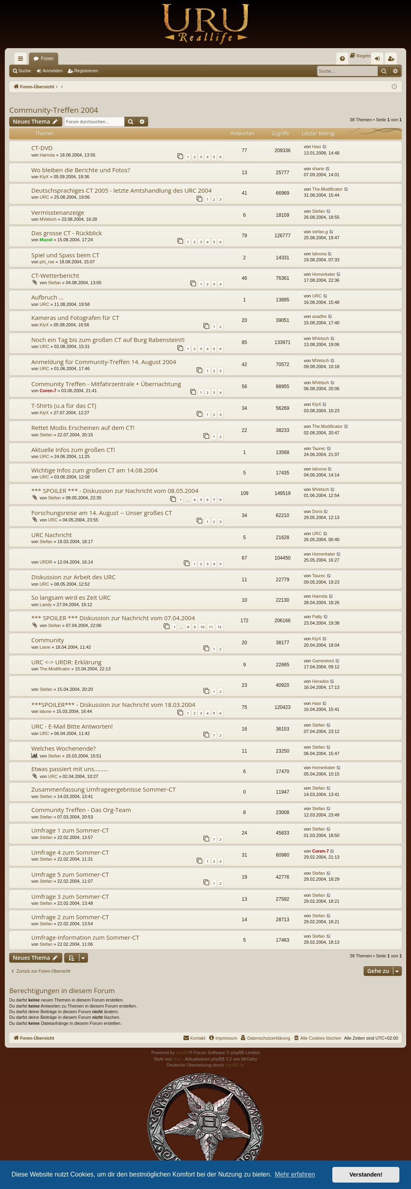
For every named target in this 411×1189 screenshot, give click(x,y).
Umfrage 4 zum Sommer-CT (70, 852)
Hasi (316, 146)
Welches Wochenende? (63, 748)
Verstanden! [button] (366, 1174)
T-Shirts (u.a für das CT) (63, 405)
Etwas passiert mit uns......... (69, 769)
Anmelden (53, 70)
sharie (318, 168)
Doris (317, 511)
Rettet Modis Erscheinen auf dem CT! (82, 427)
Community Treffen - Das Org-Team (81, 810)
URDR (46, 562)
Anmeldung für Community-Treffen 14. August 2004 (103, 362)
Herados (320, 681)
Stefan (318, 211)
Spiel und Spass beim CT (65, 255)
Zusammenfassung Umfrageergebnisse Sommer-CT (103, 789)
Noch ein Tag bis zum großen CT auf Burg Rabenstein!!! (108, 340)
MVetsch (48, 219)
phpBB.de (234, 1065)
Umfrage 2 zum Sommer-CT (70, 917)
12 (220, 626)
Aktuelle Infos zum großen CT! (73, 450)
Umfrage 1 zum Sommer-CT (70, 830)
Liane (45, 647)
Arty (177, 1059)
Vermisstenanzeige (57, 212)
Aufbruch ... (47, 297)
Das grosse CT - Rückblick (66, 233)
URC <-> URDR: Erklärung (66, 662)
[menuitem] (342, 59)
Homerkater (323, 274)
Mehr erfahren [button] (295, 1174)
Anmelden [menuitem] (379, 60)
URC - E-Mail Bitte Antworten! (72, 726)
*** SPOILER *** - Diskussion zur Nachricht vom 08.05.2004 (114, 491)
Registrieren (86, 70)
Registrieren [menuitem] (393, 60)
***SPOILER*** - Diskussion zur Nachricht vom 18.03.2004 (113, 704)
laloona (319, 253)
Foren (47, 58)
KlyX (44, 176)
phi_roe (47, 261)
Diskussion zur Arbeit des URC (73, 577)
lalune (45, 711)
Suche (24, 70)
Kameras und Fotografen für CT (75, 318)
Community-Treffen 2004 (53, 110)
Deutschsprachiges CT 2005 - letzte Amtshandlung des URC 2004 (121, 190)
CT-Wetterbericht (55, 275)
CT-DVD (42, 148)
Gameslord (323, 660)
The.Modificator (327, 189)
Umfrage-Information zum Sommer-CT (85, 937)
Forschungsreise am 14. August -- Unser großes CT (101, 513)
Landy (46, 604)
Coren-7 (48, 390)
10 (202, 626)
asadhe (319, 316)
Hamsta (47, 155)
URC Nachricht (51, 535)
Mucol (46, 239)
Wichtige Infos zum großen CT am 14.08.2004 (94, 470)
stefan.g (320, 231)
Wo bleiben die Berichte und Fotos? (80, 170)
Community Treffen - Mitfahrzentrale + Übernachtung (106, 384)
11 (211, 626)
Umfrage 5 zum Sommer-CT (70, 874)
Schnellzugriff (22, 60)
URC (44, 197)
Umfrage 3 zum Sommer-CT (70, 896)
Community (47, 640)
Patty (317, 616)
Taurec (319, 448)
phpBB (182, 1052)
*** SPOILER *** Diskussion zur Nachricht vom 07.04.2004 (113, 618)
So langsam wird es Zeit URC (71, 597)
